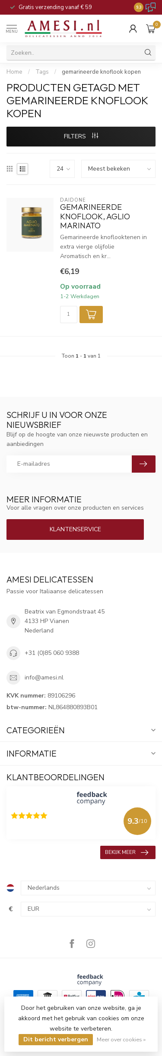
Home (14, 72)
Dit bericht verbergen (55, 1039)
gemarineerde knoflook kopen (101, 72)
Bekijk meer (126, 852)
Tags (42, 72)
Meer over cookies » (121, 1039)
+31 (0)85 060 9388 (52, 653)
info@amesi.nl (44, 677)
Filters (81, 136)
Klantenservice (75, 529)
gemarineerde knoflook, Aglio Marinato (95, 216)
